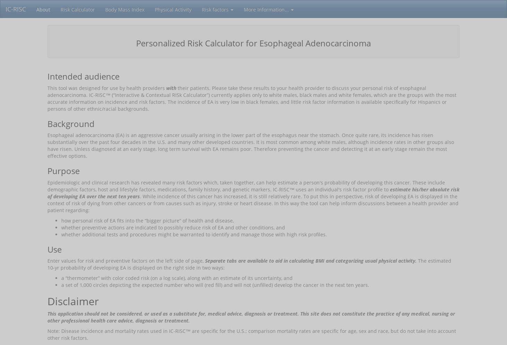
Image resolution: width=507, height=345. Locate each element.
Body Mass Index (124, 9)
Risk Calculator (78, 9)
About (43, 9)
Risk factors (217, 9)
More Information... (269, 9)
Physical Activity (173, 9)
